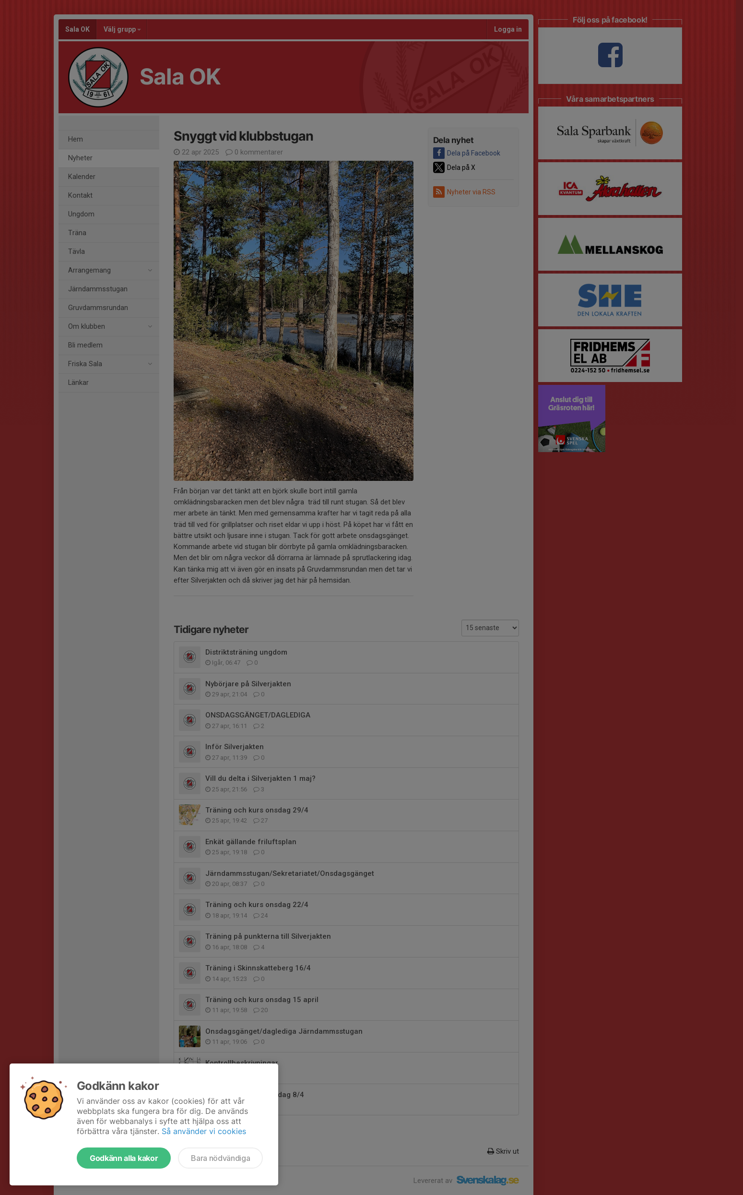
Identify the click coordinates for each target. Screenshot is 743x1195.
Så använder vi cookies (204, 1131)
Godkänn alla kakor (124, 1158)
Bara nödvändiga (220, 1158)
